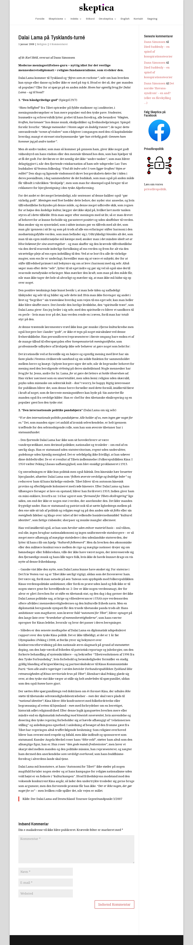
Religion (42, 44)
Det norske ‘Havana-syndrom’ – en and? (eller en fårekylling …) (159, 93)
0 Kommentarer (59, 44)
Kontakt (138, 19)
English (125, 19)
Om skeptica (106, 19)
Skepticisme (56, 19)
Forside (39, 19)
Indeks (74, 19)
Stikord (90, 19)
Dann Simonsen (154, 42)
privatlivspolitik (155, 189)
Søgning (152, 19)
